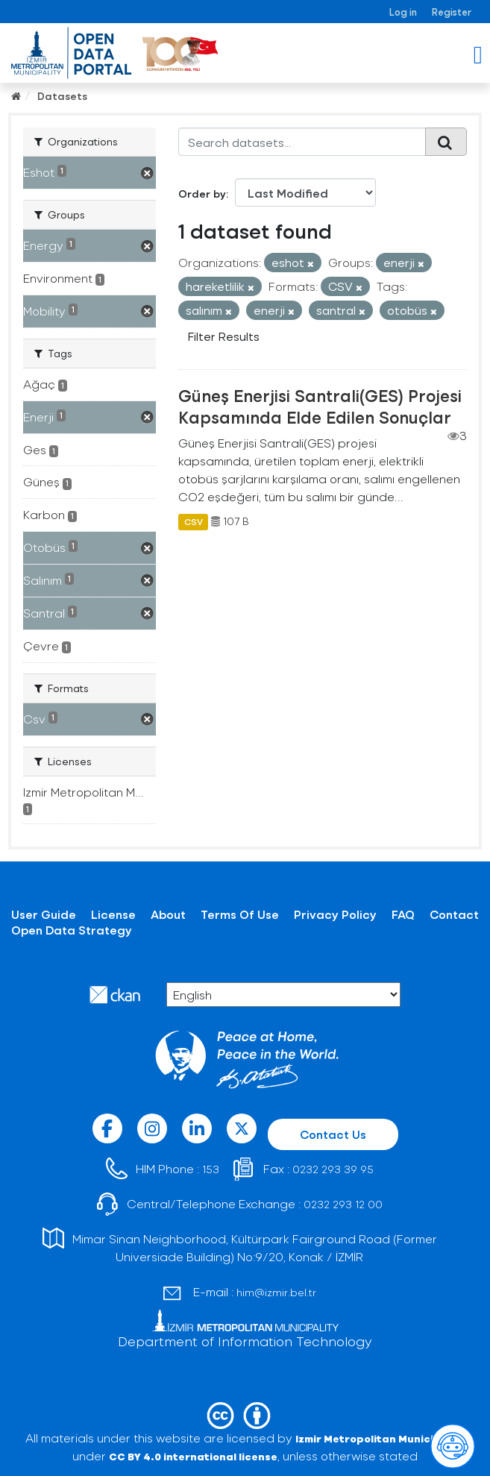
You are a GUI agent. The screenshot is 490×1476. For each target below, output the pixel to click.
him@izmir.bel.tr (276, 1292)
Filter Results (224, 336)
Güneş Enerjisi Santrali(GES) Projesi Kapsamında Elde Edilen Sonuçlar (320, 406)
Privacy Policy (335, 914)
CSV (193, 521)
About (168, 914)
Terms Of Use (240, 914)
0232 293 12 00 (343, 1204)
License (113, 914)
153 (210, 1169)
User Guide (43, 914)
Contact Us (333, 1134)
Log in (403, 11)
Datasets (62, 96)
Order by (202, 193)
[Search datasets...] (302, 142)
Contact (454, 914)
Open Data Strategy (71, 930)
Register (451, 11)
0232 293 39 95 (333, 1169)
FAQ (403, 914)
